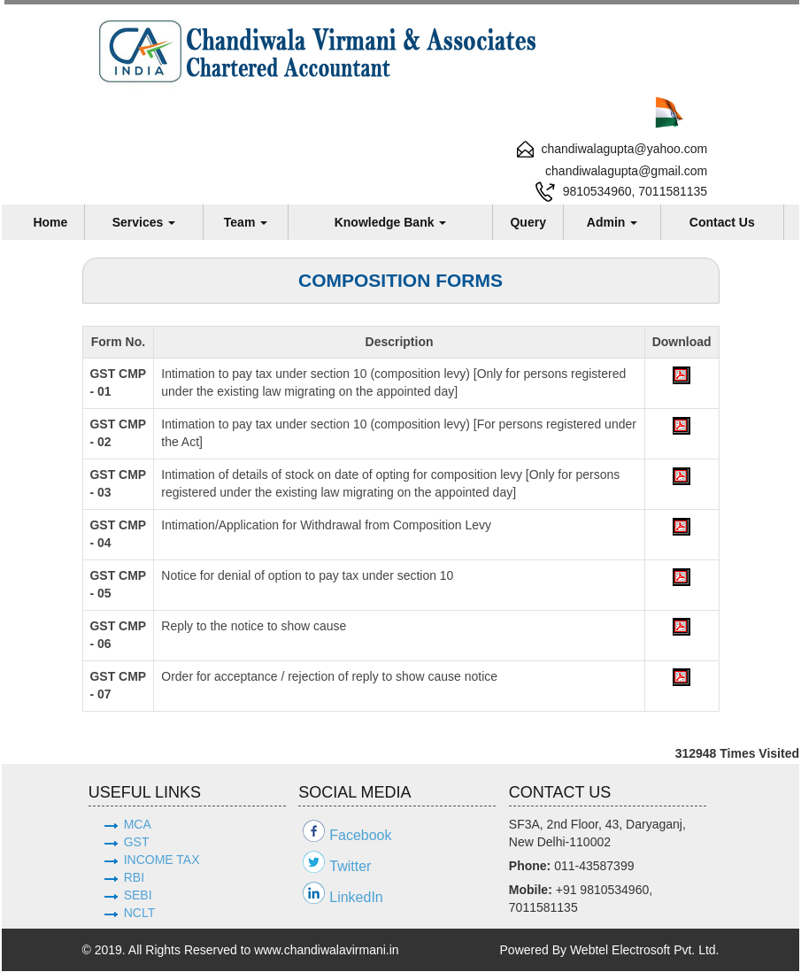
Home (50, 222)
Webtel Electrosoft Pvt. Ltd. (645, 951)
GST (137, 843)
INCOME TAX (162, 860)
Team (245, 222)
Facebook (360, 836)
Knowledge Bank (391, 222)
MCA (137, 825)
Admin (612, 222)
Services (144, 222)
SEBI (138, 896)
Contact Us (722, 222)
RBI (134, 878)
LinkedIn (356, 898)
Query (527, 222)
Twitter (350, 867)
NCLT (140, 913)
